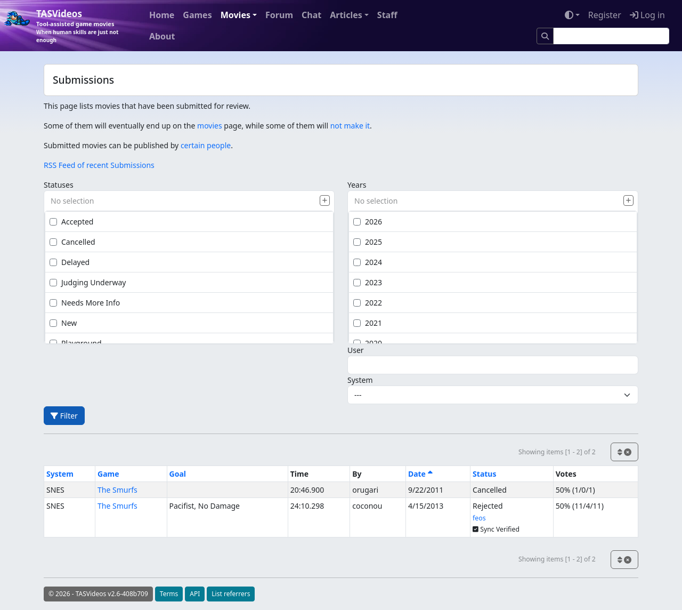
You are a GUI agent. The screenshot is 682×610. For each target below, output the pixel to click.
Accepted (71, 221)
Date (420, 474)
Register (604, 15)
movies (209, 126)
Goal (177, 474)
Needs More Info (85, 303)
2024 (367, 262)
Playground (76, 343)
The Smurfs (117, 490)
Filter (64, 416)
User (355, 350)
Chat (311, 15)
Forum (279, 15)
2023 (367, 282)
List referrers (231, 593)
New (63, 323)
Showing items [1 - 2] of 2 (557, 451)
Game (108, 474)
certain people (206, 145)
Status (484, 474)
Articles (346, 15)
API (195, 593)
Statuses (59, 185)
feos (479, 518)
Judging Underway (88, 282)
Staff (387, 15)
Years (356, 185)
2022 (367, 303)
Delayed (70, 262)
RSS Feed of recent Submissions (99, 165)
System (360, 380)
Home (161, 15)
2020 (367, 343)
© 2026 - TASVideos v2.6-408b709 (98, 593)
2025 (367, 242)
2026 (367, 221)
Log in (647, 15)
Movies (235, 15)
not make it (350, 126)
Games (197, 15)
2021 (367, 323)
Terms (169, 593)
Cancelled (72, 242)
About (162, 36)
